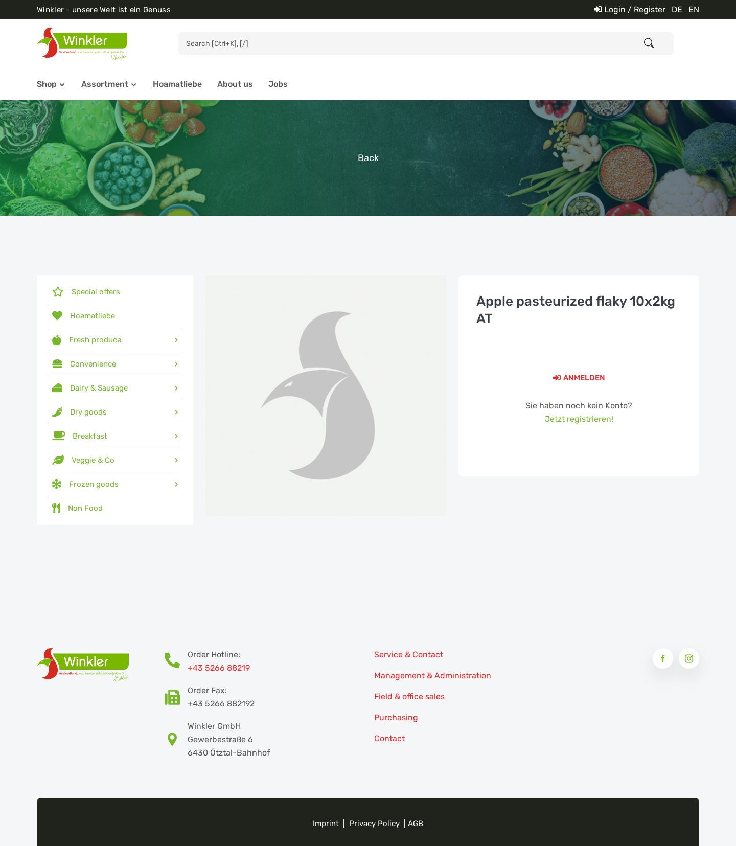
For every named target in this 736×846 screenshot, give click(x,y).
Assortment (104, 84)
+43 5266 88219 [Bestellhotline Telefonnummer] (219, 668)
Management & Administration (432, 675)
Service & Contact (408, 654)
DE (677, 9)
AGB (415, 823)
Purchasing (396, 717)
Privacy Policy (374, 823)
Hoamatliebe (177, 84)
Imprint (326, 823)
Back (368, 158)
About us (235, 84)
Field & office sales (409, 696)
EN (693, 9)
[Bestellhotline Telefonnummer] (176, 661)
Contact (389, 738)
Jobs (278, 84)
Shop (47, 84)
